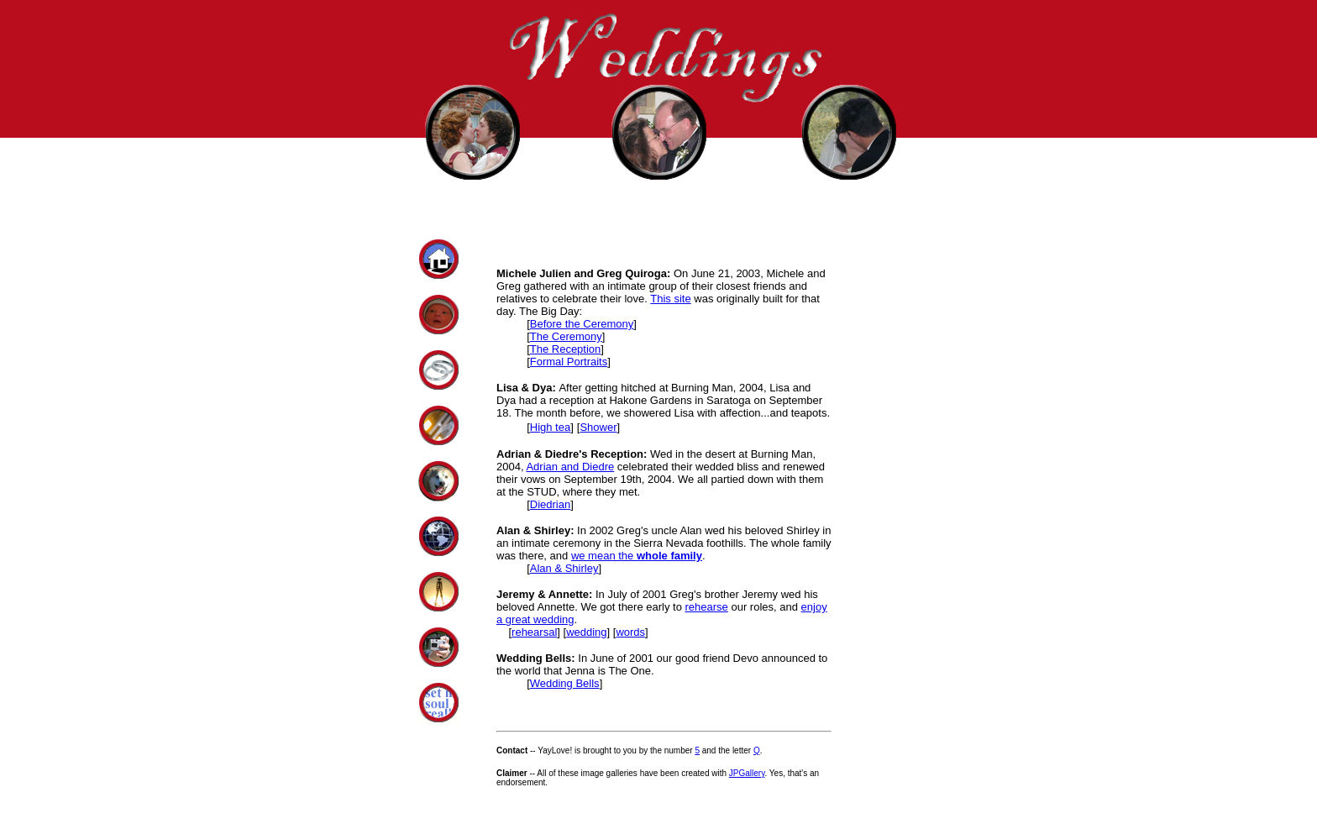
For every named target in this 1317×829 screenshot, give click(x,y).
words (630, 632)
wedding (586, 632)
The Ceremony (566, 336)
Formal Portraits (568, 361)
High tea (550, 427)
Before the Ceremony (582, 323)
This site (670, 298)
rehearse (706, 607)
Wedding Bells (565, 683)
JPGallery (747, 773)
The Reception (565, 349)
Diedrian (550, 504)
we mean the (636, 555)
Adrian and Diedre (570, 466)
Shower (598, 427)
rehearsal (534, 632)
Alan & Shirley (564, 568)
